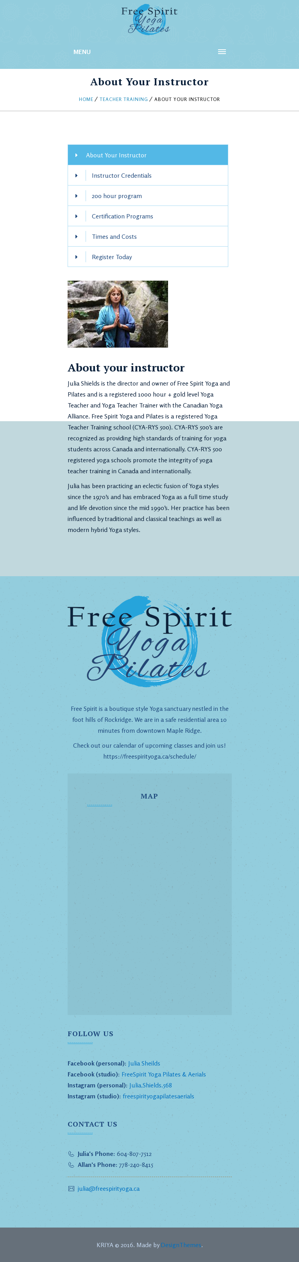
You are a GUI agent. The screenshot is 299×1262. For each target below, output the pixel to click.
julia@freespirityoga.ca (109, 1188)
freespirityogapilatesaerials (157, 1096)
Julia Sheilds (144, 1063)
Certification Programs (122, 216)
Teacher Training (124, 99)
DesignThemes (181, 1245)
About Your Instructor (116, 155)
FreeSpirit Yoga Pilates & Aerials (164, 1074)
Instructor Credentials (122, 175)
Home (86, 99)
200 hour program (117, 196)
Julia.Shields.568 (150, 1085)
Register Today (112, 257)
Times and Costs (114, 236)
